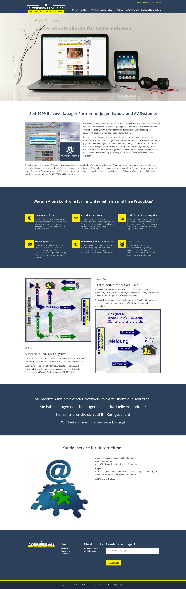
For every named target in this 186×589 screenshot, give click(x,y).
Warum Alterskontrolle (107, 10)
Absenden (114, 563)
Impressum (66, 553)
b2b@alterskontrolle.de (105, 479)
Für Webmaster (90, 551)
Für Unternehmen (91, 549)
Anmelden (65, 551)
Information (80, 10)
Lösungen (132, 10)
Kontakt (64, 549)
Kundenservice (151, 10)
